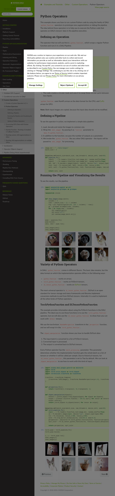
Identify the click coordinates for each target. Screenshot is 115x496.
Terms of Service (61, 73)
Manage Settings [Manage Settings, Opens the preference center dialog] (35, 85)
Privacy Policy (51, 76)
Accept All (82, 85)
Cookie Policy (47, 68)
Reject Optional (66, 85)
